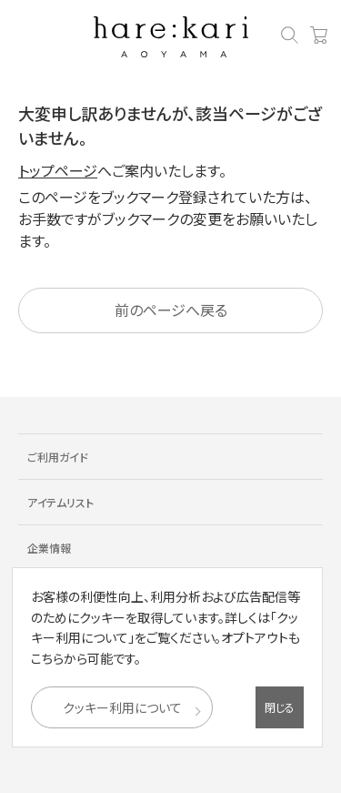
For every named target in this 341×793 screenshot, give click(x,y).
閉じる (280, 707)
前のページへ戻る (171, 309)
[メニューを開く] (23, 38)
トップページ (57, 170)
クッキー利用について (122, 707)
